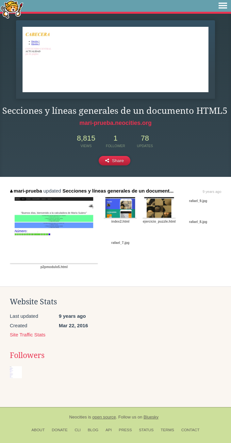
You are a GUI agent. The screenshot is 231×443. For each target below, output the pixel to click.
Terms (167, 430)
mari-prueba (26, 191)
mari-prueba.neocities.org (115, 123)
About (38, 430)
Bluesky (150, 417)
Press (125, 430)
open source (104, 417)
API (109, 430)
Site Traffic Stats (27, 334)
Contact (190, 430)
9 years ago (212, 192)
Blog (93, 430)
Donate (60, 430)
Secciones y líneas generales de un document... (117, 191)
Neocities (78, 417)
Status (146, 430)
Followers (27, 355)
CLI (77, 430)
